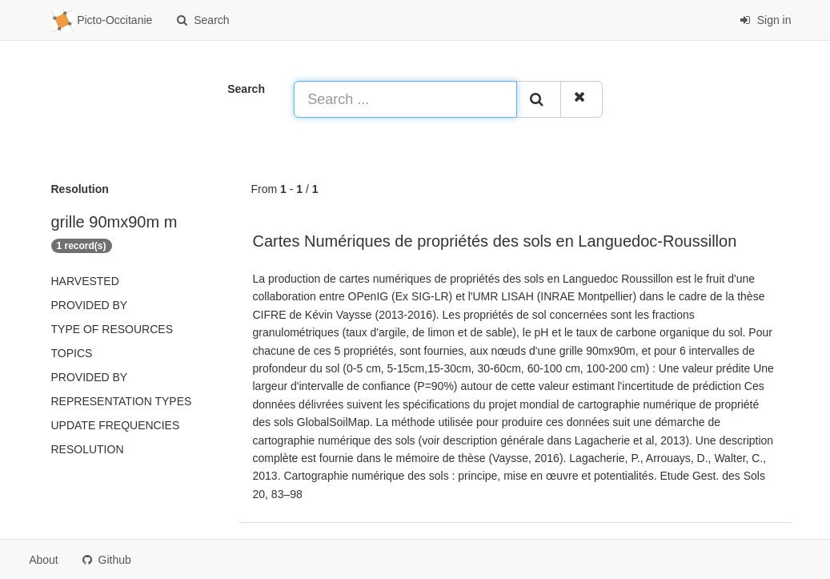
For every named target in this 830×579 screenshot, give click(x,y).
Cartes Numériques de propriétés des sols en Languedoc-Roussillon (495, 241)
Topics (72, 353)
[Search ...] (405, 99)
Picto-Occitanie (102, 21)
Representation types (121, 401)
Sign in (766, 20)
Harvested (85, 281)
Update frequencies (115, 425)
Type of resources (112, 329)
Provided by (89, 305)
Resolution (87, 449)
